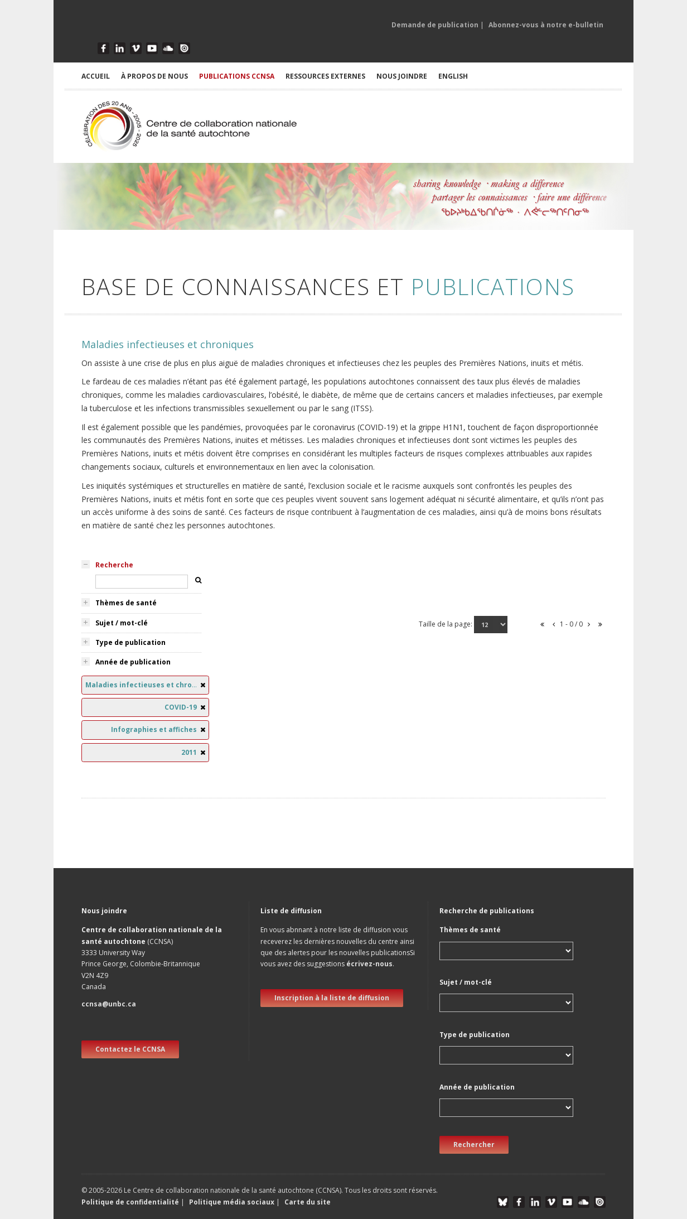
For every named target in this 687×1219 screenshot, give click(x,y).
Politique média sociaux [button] (231, 1202)
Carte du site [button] (307, 1202)
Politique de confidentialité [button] (131, 1202)
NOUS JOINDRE (401, 76)
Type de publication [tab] (130, 642)
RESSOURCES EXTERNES (325, 76)
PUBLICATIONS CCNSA (236, 76)
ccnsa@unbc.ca (108, 1004)
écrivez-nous (369, 964)
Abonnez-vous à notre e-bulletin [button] (545, 25)
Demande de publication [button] (434, 25)
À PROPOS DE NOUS (154, 76)
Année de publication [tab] (133, 662)
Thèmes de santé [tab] (126, 603)
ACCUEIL (95, 76)
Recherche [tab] (114, 565)
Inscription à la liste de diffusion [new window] (331, 998)
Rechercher (474, 1144)
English (453, 76)
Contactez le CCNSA (130, 1049)
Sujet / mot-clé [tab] (121, 623)
